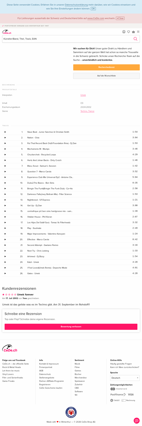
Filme (77, 367)
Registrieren (45, 384)
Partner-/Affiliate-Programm (51, 381)
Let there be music (11, 370)
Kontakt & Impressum (49, 364)
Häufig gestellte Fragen (121, 364)
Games (78, 370)
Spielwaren (80, 381)
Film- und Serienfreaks (12, 377)
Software (79, 391)
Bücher (78, 374)
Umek (83, 95)
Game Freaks (8, 381)
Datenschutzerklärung (76, 4)
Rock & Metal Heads (11, 367)
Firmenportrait (45, 367)
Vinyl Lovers (8, 374)
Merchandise (81, 377)
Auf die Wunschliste (106, 75)
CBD (77, 388)
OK (93, 8)
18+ (76, 395)
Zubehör (79, 384)
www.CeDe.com (95, 18)
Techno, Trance (87, 111)
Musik (77, 364)
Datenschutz (45, 374)
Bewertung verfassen (71, 326)
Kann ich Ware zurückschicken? (124, 367)
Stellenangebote (46, 377)
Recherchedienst (106, 67)
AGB (41, 370)
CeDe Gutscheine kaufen (50, 388)
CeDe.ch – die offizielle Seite (15, 364)
